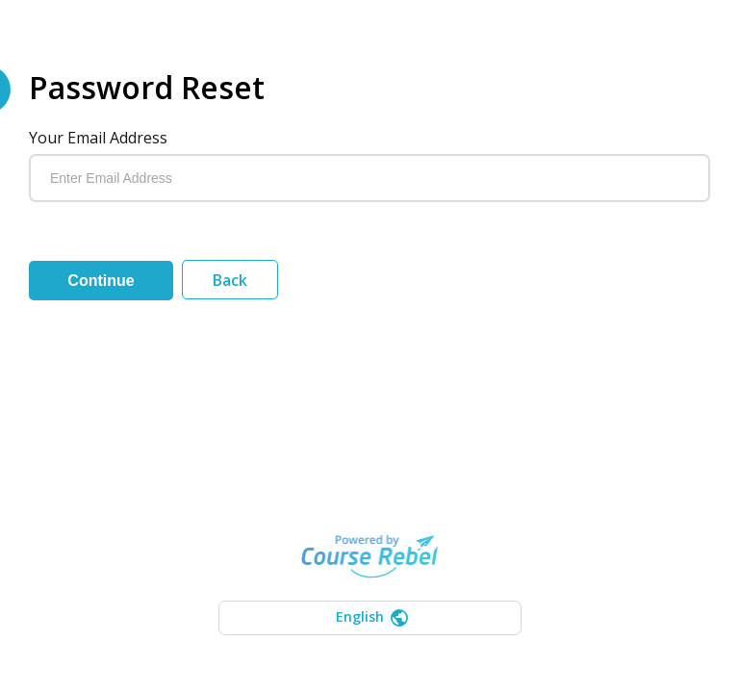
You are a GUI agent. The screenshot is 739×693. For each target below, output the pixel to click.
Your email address (98, 137)
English (372, 617)
